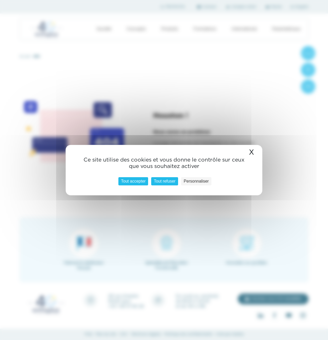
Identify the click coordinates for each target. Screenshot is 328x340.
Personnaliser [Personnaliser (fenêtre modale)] (196, 181)
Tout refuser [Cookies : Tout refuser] (164, 181)
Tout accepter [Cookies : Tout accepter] (133, 181)
